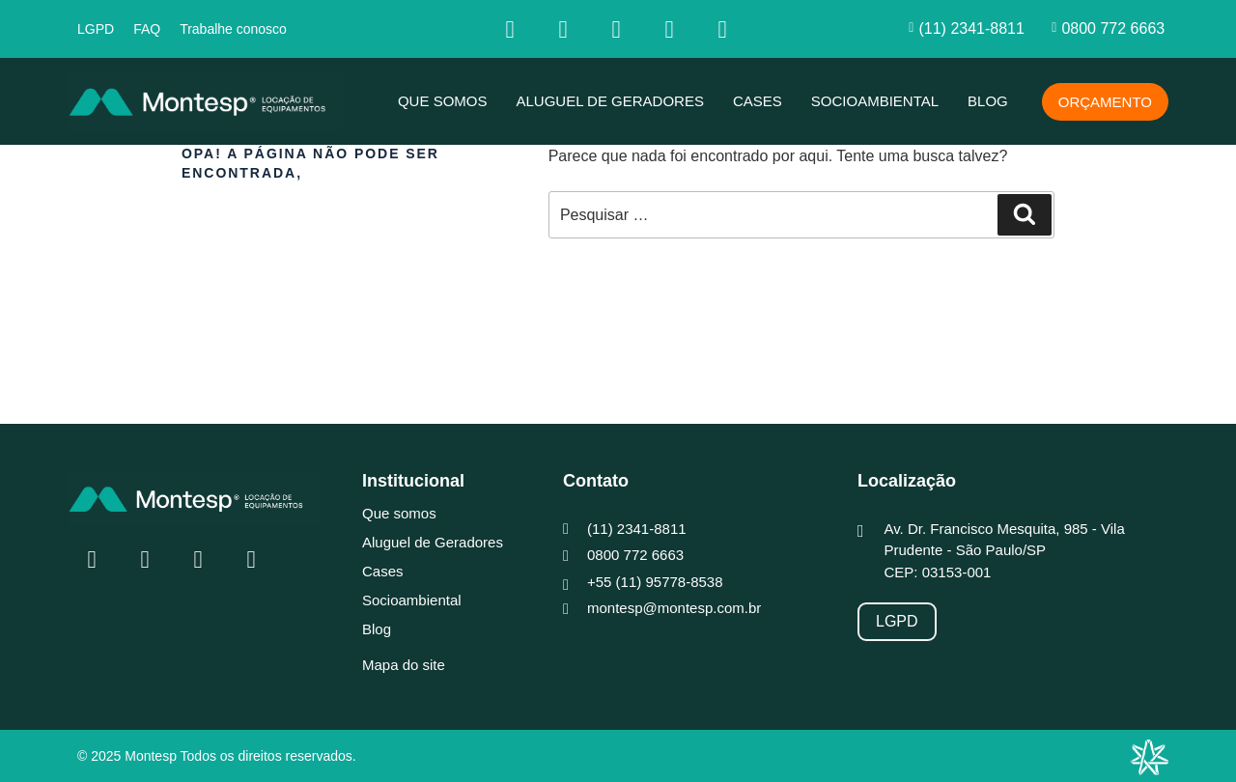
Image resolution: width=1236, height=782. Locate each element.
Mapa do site (403, 664)
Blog (988, 101)
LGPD (95, 29)
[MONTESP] (205, 101)
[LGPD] (897, 621)
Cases (757, 101)
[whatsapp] (722, 29)
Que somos (443, 101)
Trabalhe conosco (233, 29)
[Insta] (563, 29)
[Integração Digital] (1149, 757)
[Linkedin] (616, 29)
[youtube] (669, 29)
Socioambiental (875, 101)
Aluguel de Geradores (610, 101)
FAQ (146, 29)
